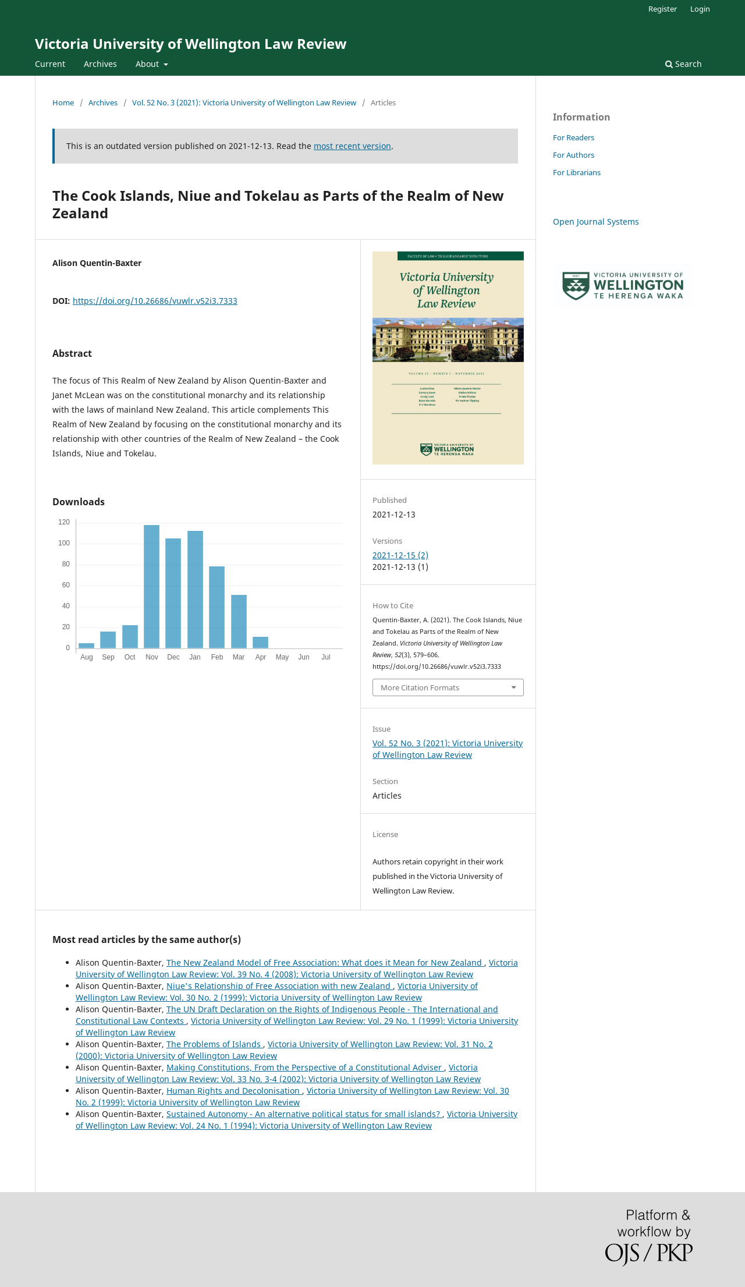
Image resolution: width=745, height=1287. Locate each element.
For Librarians (577, 172)
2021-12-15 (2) (400, 555)
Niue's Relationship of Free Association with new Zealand (279, 985)
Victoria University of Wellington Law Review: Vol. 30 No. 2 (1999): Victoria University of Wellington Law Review (277, 991)
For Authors (573, 155)
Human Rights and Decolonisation (234, 1090)
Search (683, 63)
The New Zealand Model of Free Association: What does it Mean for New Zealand (325, 962)
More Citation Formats (420, 687)
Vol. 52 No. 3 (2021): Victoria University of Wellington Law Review (244, 102)
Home (63, 102)
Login (700, 8)
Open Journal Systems (596, 221)
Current (50, 63)
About (148, 63)
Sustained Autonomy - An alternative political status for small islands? (304, 1113)
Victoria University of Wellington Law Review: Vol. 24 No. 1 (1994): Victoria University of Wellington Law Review (296, 1119)
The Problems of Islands (214, 1044)
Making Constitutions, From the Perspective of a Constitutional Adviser (305, 1067)
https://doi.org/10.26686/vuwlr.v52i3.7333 (155, 300)
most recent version (352, 145)
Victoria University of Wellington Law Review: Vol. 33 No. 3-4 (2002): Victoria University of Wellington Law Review (278, 1073)
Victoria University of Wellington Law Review (191, 43)
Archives (100, 63)
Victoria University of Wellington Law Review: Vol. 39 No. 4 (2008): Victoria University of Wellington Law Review (297, 968)
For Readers (573, 137)
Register (662, 8)
